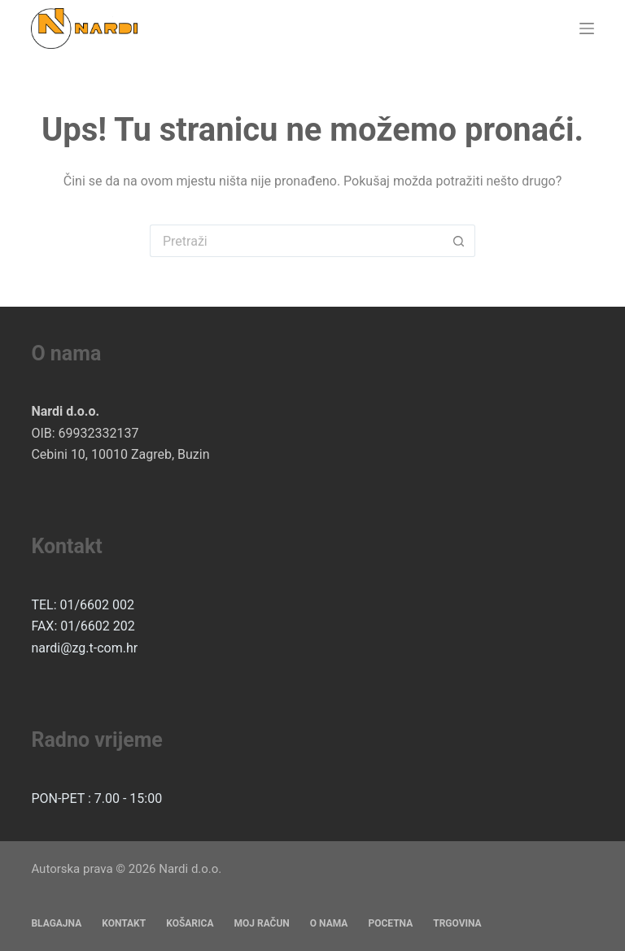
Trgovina (457, 923)
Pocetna (390, 923)
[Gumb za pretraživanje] (459, 241)
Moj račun (261, 923)
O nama (329, 923)
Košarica (189, 923)
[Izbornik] (586, 28)
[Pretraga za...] (296, 241)
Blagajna (56, 923)
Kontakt (124, 923)
